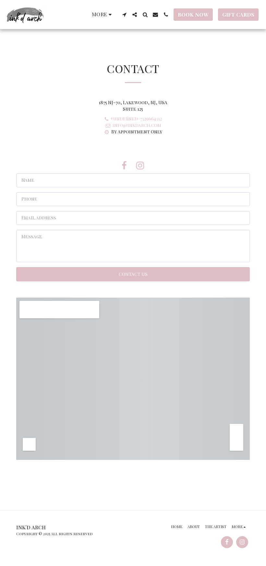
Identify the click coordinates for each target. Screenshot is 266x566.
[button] (124, 14)
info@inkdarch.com (133, 125)
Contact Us (133, 274)
